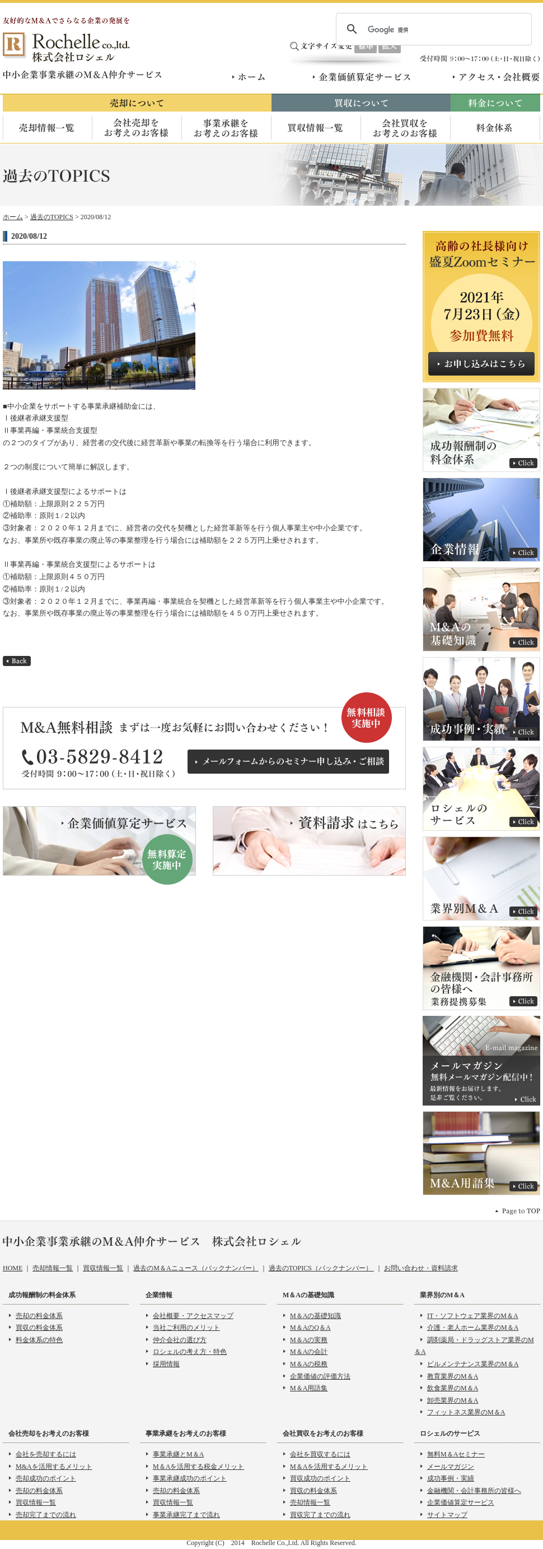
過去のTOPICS (51, 217)
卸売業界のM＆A (452, 1400)
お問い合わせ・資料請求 (421, 1268)
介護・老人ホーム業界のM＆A (472, 1327)
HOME (12, 1268)
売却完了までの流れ (46, 1515)
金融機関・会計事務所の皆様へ (474, 1491)
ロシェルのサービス (481, 789)
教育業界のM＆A (452, 1376)
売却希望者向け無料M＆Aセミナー (481, 306)
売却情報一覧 (52, 1268)
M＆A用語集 (308, 1388)
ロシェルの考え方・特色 (190, 1352)
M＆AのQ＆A (310, 1327)
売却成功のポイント (46, 1478)
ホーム (250, 77)
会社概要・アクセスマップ (193, 1316)
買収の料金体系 (39, 1327)
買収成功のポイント (320, 1478)
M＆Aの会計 (308, 1352)
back (17, 661)
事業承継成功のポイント (190, 1478)
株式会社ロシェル (67, 47)
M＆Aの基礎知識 (481, 609)
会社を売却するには (46, 1454)
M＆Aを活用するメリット (329, 1467)
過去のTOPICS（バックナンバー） (321, 1268)
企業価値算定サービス (362, 77)
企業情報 (481, 520)
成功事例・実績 (481, 699)
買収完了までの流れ (320, 1515)
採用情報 (166, 1364)
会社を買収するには (320, 1454)
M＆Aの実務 (308, 1340)
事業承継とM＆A (178, 1454)
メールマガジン (481, 1061)
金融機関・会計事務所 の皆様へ (481, 968)
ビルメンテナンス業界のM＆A (472, 1364)
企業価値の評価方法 (320, 1376)
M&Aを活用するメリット (54, 1467)
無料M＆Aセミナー (456, 1454)
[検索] (432, 29)
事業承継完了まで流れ (186, 1515)
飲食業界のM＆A (452, 1388)
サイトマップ (447, 1515)
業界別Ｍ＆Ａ (481, 878)
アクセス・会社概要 (496, 77)
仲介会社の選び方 (180, 1340)
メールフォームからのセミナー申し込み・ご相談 (288, 762)
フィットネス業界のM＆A (466, 1412)
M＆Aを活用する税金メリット (198, 1467)
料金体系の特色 (39, 1340)
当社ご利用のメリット (186, 1327)
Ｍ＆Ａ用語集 (481, 1153)
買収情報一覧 (103, 1268)
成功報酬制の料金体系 (481, 430)
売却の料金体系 (39, 1316)
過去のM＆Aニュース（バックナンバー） (195, 1268)
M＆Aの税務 (308, 1364)
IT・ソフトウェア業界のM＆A (472, 1316)
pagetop (517, 1210)
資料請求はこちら (309, 841)
